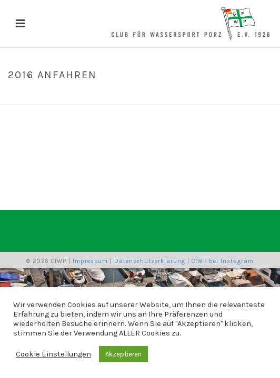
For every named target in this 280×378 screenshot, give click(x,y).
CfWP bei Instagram (223, 261)
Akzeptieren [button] (123, 354)
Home (113, 97)
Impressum (90, 261)
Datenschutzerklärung (149, 261)
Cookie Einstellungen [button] (53, 354)
